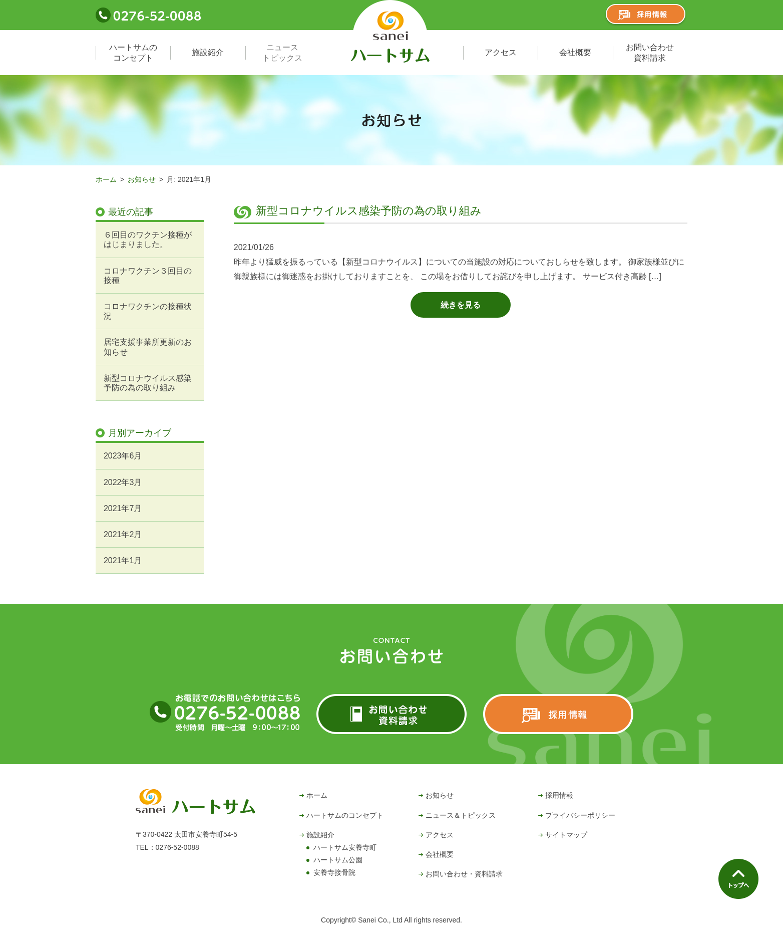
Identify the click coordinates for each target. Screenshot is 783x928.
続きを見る (461, 305)
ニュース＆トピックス (461, 815)
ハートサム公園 (337, 860)
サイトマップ (566, 835)
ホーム (106, 179)
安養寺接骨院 (334, 872)
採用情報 (559, 795)
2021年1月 (123, 560)
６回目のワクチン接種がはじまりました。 (148, 239)
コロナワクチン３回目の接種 (148, 276)
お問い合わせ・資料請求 (464, 874)
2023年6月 (123, 455)
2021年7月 (123, 508)
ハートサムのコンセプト (133, 52)
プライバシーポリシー (580, 815)
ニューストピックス (282, 52)
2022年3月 (123, 482)
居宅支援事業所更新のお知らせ (148, 347)
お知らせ (142, 179)
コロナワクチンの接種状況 (148, 311)
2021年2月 (123, 534)
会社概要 (575, 52)
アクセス (501, 52)
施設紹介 (208, 52)
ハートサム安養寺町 (344, 847)
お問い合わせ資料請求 (650, 52)
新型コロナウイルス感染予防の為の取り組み (369, 210)
